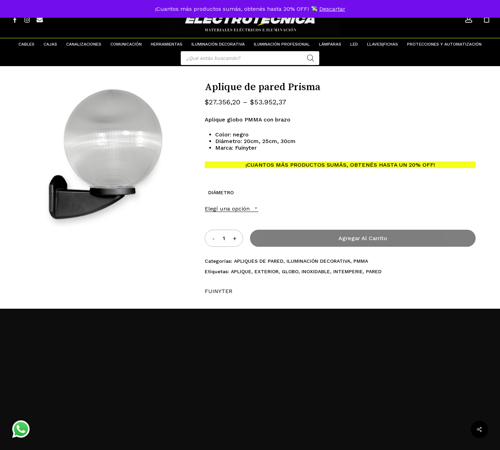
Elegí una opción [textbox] (227, 208)
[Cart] (486, 19)
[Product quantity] (224, 238)
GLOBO (290, 271)
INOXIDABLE (316, 271)
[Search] (310, 58)
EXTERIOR (267, 271)
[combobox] (231, 208)
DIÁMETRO (221, 192)
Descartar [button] (332, 9)
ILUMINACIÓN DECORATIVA (318, 261)
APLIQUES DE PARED (258, 261)
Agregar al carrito (362, 238)
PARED (374, 271)
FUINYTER (218, 291)
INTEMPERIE (348, 271)
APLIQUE (241, 271)
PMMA (360, 261)
